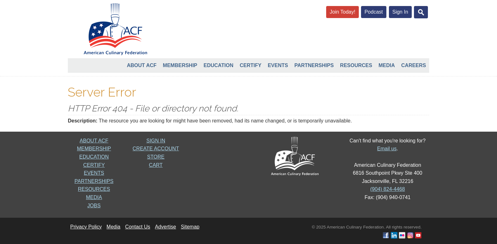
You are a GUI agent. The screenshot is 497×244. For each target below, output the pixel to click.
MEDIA (94, 197)
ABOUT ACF (94, 140)
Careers (413, 65)
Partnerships (314, 65)
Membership (180, 65)
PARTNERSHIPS (93, 181)
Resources (356, 65)
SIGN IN (155, 140)
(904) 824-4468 (387, 189)
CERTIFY (94, 165)
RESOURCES (94, 189)
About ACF (142, 65)
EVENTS (94, 173)
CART (156, 165)
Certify (250, 65)
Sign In (400, 12)
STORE (156, 157)
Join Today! (342, 12)
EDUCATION (94, 157)
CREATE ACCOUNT (155, 148)
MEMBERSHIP (94, 148)
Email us (387, 148)
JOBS (94, 205)
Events (278, 65)
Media (386, 65)
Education (218, 65)
